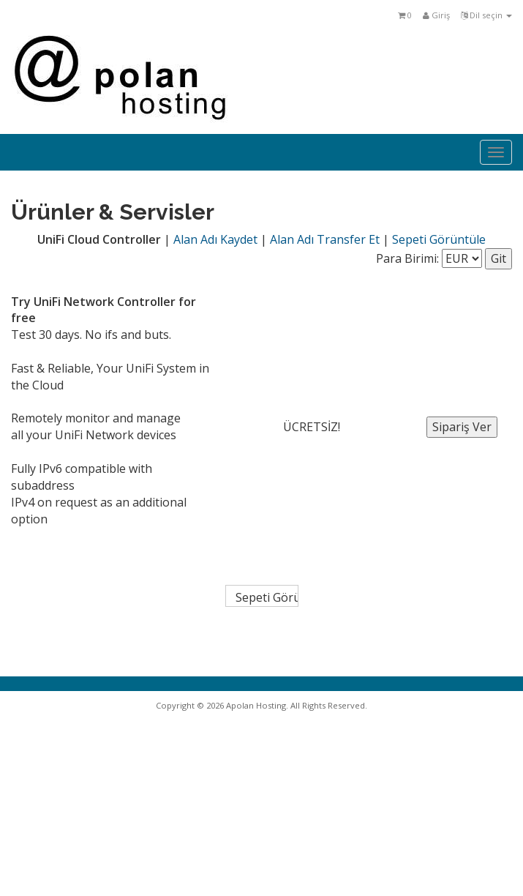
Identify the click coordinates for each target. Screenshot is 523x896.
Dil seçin (486, 15)
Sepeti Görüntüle (439, 239)
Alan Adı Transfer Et (325, 239)
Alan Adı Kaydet (215, 239)
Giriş (436, 15)
